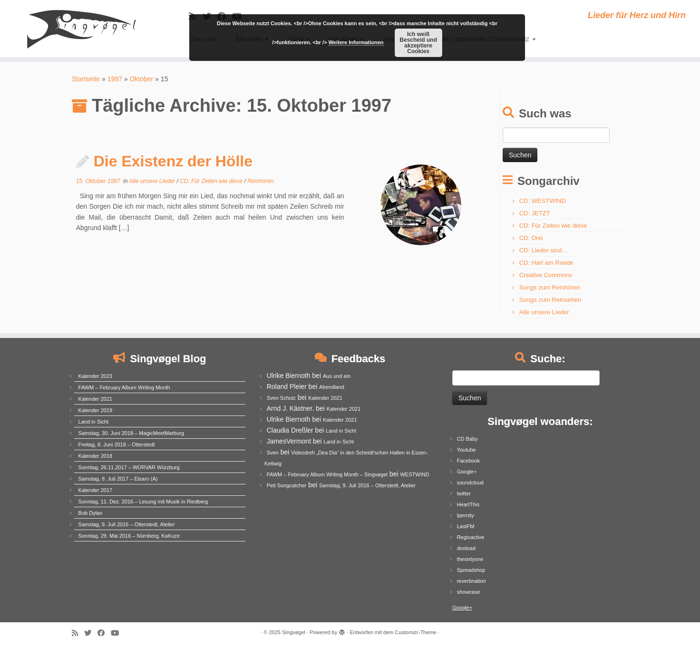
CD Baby (467, 439)
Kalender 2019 (95, 410)
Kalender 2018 (95, 456)
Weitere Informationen (356, 42)
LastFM (466, 526)
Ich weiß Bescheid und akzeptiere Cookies (418, 43)
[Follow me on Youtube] (118, 633)
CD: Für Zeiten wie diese (212, 181)
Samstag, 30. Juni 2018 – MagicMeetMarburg (131, 433)
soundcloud (470, 482)
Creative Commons (545, 275)
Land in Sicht (93, 422)
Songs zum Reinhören (550, 287)
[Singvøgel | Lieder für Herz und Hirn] (81, 28)
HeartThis (468, 504)
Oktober (141, 79)
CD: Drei (531, 237)
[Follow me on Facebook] (104, 633)
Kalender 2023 (95, 376)
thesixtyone (470, 559)
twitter (464, 493)
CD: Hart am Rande (546, 262)
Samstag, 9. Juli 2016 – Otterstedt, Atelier (126, 524)
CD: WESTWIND (542, 200)
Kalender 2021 (95, 399)
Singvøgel (293, 632)
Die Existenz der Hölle (173, 161)
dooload (466, 548)
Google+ (467, 471)
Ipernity (465, 515)
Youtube (466, 450)
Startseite (86, 79)
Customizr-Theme (415, 632)
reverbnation (471, 581)
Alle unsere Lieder (152, 181)
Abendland (331, 387)
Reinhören (260, 181)
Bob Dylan (90, 513)
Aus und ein (336, 376)
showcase (468, 592)
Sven (273, 452)
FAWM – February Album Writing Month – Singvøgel (327, 474)
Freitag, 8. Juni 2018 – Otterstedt (116, 444)
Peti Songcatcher (287, 485)
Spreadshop (471, 570)
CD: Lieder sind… (543, 250)
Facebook (468, 461)
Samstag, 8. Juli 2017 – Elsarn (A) (118, 479)
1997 (114, 79)
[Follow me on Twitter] (90, 633)
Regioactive (470, 537)
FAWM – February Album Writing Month (124, 387)
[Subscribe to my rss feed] (78, 633)
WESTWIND (414, 474)
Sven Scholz (281, 398)
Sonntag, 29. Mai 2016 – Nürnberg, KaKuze (129, 536)
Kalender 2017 (95, 490)
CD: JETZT (534, 213)
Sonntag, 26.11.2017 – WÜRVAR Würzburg (129, 467)
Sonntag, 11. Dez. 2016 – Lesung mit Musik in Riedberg (143, 501)
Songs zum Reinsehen (550, 299)
